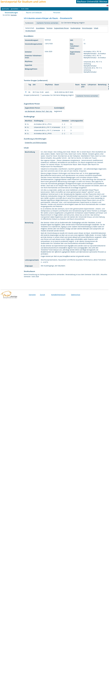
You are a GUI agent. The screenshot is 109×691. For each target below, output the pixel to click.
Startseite (14, 15)
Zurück (42, 295)
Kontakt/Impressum (58, 295)
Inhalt (96, 28)
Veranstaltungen (11, 12)
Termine (49, 28)
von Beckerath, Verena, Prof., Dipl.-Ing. (38, 111)
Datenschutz (75, 295)
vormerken (46, 95)
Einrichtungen (87, 28)
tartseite (5, 9)
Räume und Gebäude (34, 12)
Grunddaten (40, 28)
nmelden (14, 9)
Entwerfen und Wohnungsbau (36, 143)
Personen (56, 12)
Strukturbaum (30, 31)
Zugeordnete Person (61, 28)
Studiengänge (75, 28)
